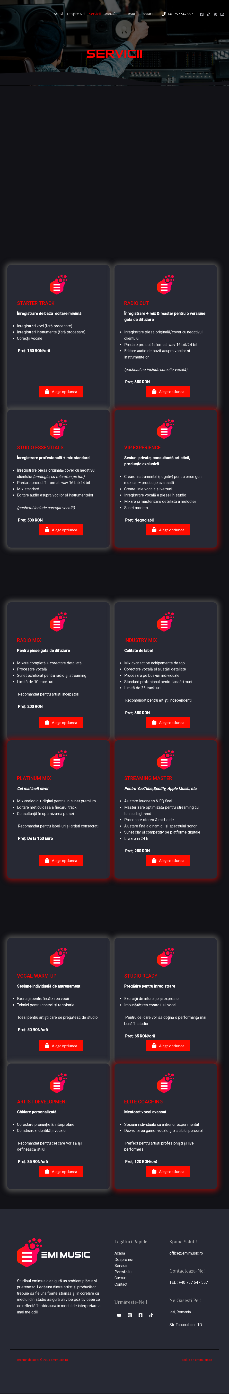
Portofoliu (113, 13)
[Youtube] (222, 14)
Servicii (95, 13)
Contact (147, 13)
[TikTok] (209, 14)
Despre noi (123, 1260)
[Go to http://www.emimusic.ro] (114, 53)
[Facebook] (202, 14)
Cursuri (130, 13)
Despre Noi (76, 13)
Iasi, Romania (180, 1312)
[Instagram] (215, 14)
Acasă (58, 13)
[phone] (177, 14)
